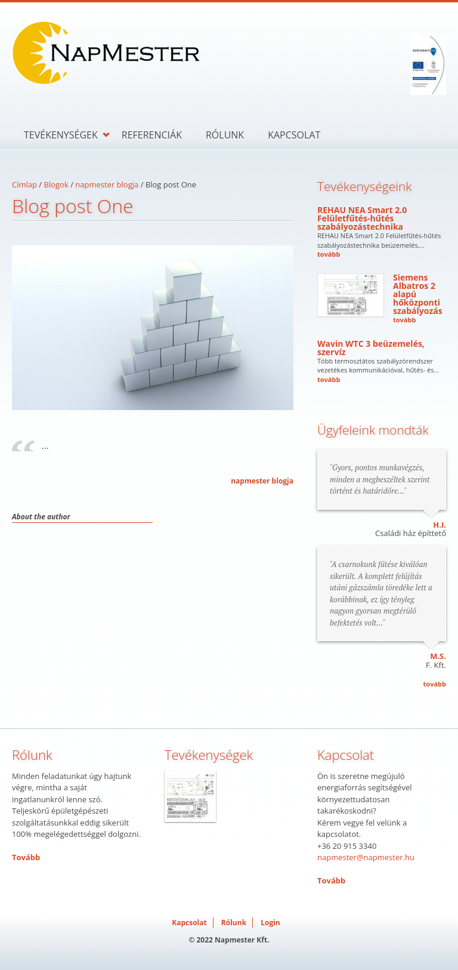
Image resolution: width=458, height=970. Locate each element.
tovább (328, 254)
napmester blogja (106, 184)
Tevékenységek (61, 134)
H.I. (439, 524)
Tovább (26, 857)
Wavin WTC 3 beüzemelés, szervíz (371, 348)
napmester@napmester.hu (365, 857)
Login (270, 922)
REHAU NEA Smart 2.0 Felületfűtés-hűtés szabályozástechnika (362, 218)
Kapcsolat (294, 134)
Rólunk (225, 134)
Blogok (56, 184)
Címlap (24, 184)
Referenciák (152, 134)
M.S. (438, 656)
